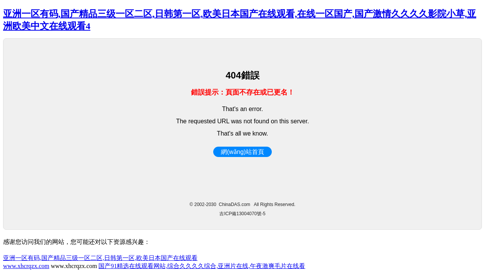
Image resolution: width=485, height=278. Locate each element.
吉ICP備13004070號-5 (242, 213)
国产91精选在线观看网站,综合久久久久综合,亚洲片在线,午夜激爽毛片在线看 (201, 266)
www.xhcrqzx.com (26, 266)
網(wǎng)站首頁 (242, 152)
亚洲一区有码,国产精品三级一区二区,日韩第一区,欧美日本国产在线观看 (100, 258)
